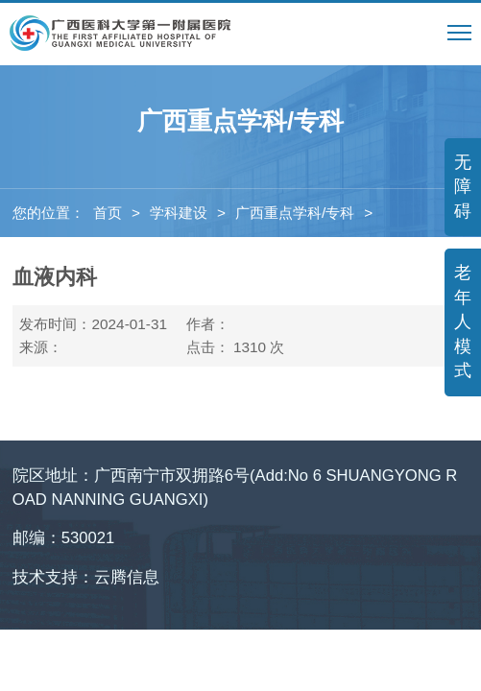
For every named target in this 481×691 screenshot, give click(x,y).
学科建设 (178, 212)
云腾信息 (126, 577)
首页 (107, 212)
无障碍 (462, 187)
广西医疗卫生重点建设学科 (103, 261)
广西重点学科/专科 (294, 212)
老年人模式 (462, 321)
